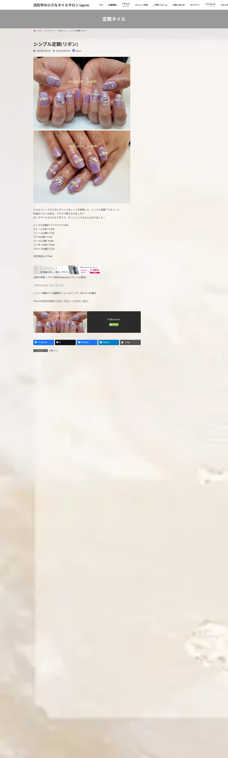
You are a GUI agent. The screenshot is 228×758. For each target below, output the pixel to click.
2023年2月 (157, 483)
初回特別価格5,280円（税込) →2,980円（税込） (65, 301)
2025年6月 (157, 318)
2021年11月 (157, 571)
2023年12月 (157, 424)
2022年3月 (157, 548)
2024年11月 (157, 359)
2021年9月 (157, 583)
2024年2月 (157, 412)
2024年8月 (157, 377)
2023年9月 (157, 441)
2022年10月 (157, 506)
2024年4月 (157, 400)
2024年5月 (157, 394)
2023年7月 (157, 453)
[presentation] (52, 499)
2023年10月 (157, 436)
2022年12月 (157, 495)
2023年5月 (157, 465)
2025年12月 (157, 282)
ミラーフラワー (177, 56)
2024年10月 (157, 365)
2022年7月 (157, 524)
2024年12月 (157, 353)
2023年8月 (157, 447)
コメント (39, 376)
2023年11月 (157, 430)
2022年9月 (157, 512)
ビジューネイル (177, 101)
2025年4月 (157, 329)
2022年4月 (157, 542)
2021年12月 (157, 565)
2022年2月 (157, 554)
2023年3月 (157, 477)
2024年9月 (157, 371)
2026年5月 (157, 253)
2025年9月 (157, 300)
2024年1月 (157, 418)
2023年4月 (157, 471)
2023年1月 (157, 489)
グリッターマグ (177, 115)
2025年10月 (157, 294)
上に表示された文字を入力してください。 (55, 472)
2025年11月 (157, 288)
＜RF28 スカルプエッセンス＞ (49, 285)
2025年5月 (157, 323)
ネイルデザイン (159, 219)
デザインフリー (161, 225)
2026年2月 (157, 270)
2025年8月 (157, 306)
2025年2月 (157, 341)
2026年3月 (157, 264)
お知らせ (156, 213)
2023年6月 (157, 459)
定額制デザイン (159, 237)
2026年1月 (157, 276)
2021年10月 (157, 577)
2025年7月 (157, 312)
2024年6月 (157, 388)
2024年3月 (157, 406)
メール (38, 426)
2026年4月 (157, 259)
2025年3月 (157, 335)
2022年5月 (157, 536)
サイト (36, 441)
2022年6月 (157, 530)
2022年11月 (157, 500)
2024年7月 (157, 382)
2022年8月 (157, 518)
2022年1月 (157, 559)
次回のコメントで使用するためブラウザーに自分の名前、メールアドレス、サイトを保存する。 (87, 456)
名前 (37, 411)
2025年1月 (157, 347)
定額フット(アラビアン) (181, 86)
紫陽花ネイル (176, 130)
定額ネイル (53, 350)
